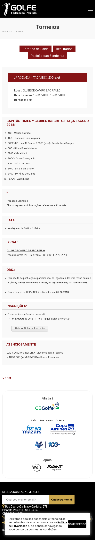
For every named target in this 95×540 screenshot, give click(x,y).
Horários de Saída (35, 49)
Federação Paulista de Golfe (23, 9)
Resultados (64, 49)
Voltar (6, 378)
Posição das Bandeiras (47, 56)
